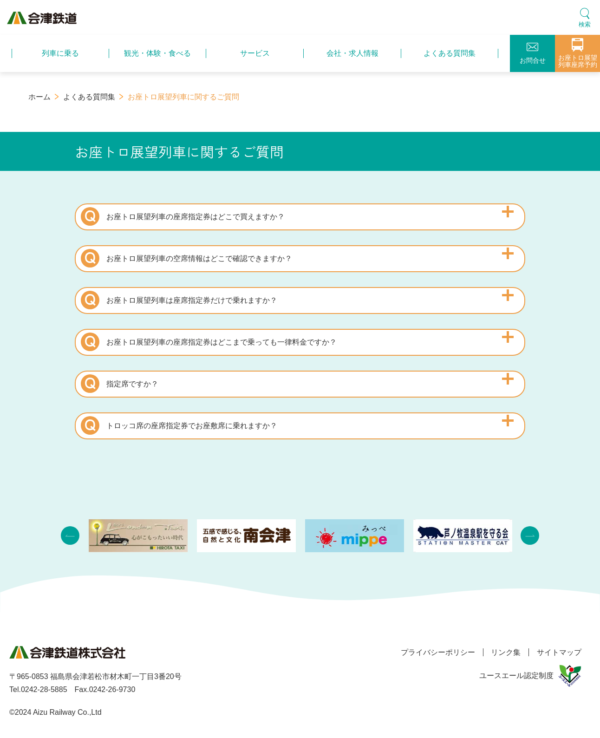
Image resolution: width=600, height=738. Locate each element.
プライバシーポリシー (432, 652)
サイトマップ (559, 652)
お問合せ (533, 53)
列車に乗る (60, 53)
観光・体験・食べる (157, 53)
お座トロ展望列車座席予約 (577, 53)
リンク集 (503, 652)
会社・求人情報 (352, 53)
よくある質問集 (450, 53)
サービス (255, 53)
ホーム (39, 97)
